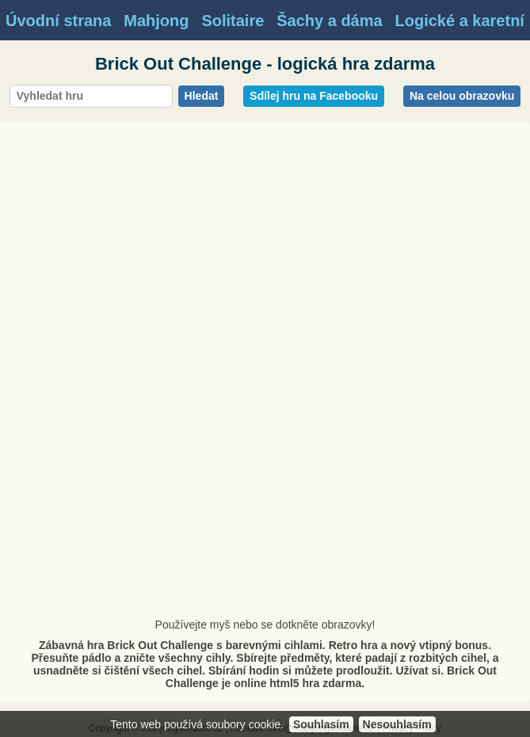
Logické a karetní (459, 20)
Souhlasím (321, 724)
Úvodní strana (58, 20)
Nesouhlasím (397, 724)
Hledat (202, 95)
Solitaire (232, 20)
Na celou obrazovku (462, 95)
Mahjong (156, 20)
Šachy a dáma (329, 20)
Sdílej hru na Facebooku (314, 95)
